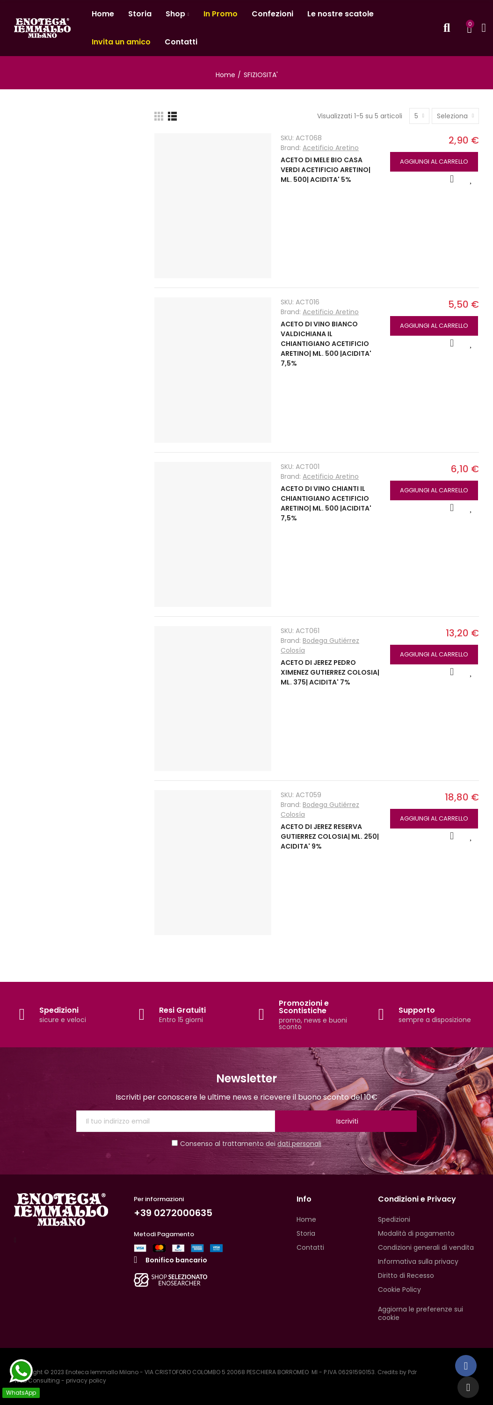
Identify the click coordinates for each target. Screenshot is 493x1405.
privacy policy (86, 1380)
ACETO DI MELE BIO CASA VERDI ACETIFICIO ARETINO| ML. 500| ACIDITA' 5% (325, 169)
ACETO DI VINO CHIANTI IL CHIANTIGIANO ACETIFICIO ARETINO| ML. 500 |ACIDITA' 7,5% (326, 503)
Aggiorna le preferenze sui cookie (420, 1313)
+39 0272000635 (173, 1212)
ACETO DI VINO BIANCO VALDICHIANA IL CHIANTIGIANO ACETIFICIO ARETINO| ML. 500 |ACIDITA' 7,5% (326, 343)
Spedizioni (59, 1010)
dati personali (299, 1143)
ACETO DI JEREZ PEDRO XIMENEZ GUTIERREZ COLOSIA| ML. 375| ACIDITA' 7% (330, 672)
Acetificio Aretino (331, 147)
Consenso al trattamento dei (246, 1143)
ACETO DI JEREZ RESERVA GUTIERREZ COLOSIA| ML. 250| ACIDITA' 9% (330, 836)
